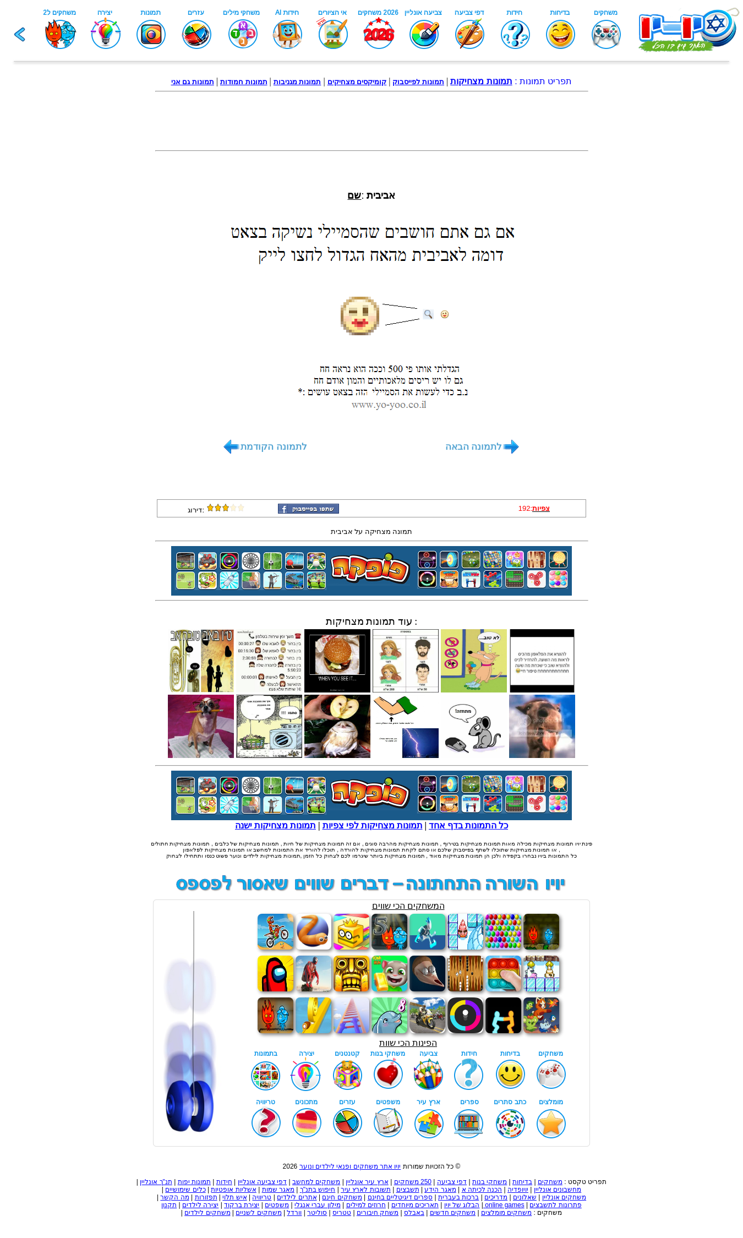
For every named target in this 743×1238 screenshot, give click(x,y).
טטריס (341, 1213)
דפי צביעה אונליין (262, 1182)
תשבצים (407, 1189)
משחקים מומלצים (506, 1213)
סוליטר (317, 1213)
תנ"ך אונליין (156, 1182)
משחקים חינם (342, 1197)
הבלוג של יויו (462, 1205)
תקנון (169, 1205)
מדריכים (495, 1197)
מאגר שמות (278, 1189)
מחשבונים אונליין (557, 1189)
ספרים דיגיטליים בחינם (400, 1197)
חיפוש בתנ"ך (318, 1189)
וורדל (294, 1213)
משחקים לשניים (258, 1213)
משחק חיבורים (377, 1213)
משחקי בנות (489, 1182)
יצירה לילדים (200, 1205)
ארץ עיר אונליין (367, 1182)
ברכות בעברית (458, 1197)
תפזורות (206, 1197)
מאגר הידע (440, 1189)
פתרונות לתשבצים (555, 1205)
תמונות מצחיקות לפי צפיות (373, 825)
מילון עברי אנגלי (317, 1205)
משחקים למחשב (316, 1182)
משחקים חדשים (453, 1213)
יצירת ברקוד (241, 1205)
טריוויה (261, 1197)
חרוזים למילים (366, 1205)
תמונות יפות (194, 1182)
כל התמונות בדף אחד (468, 825)
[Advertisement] (371, 121)
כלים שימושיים (185, 1189)
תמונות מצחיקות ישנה (275, 825)
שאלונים (525, 1197)
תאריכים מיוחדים (415, 1205)
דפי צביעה (452, 1182)
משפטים (277, 1205)
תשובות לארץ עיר (366, 1189)
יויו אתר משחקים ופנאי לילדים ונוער (350, 1166)
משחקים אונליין (564, 1197)
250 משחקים (412, 1182)
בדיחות (522, 1182)
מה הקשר (174, 1197)
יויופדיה (517, 1189)
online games (504, 1205)
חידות (224, 1182)
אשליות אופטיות (233, 1189)
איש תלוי (234, 1197)
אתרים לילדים (296, 1197)
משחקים (550, 1182)
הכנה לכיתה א (482, 1189)
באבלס (414, 1213)
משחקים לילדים (207, 1213)
